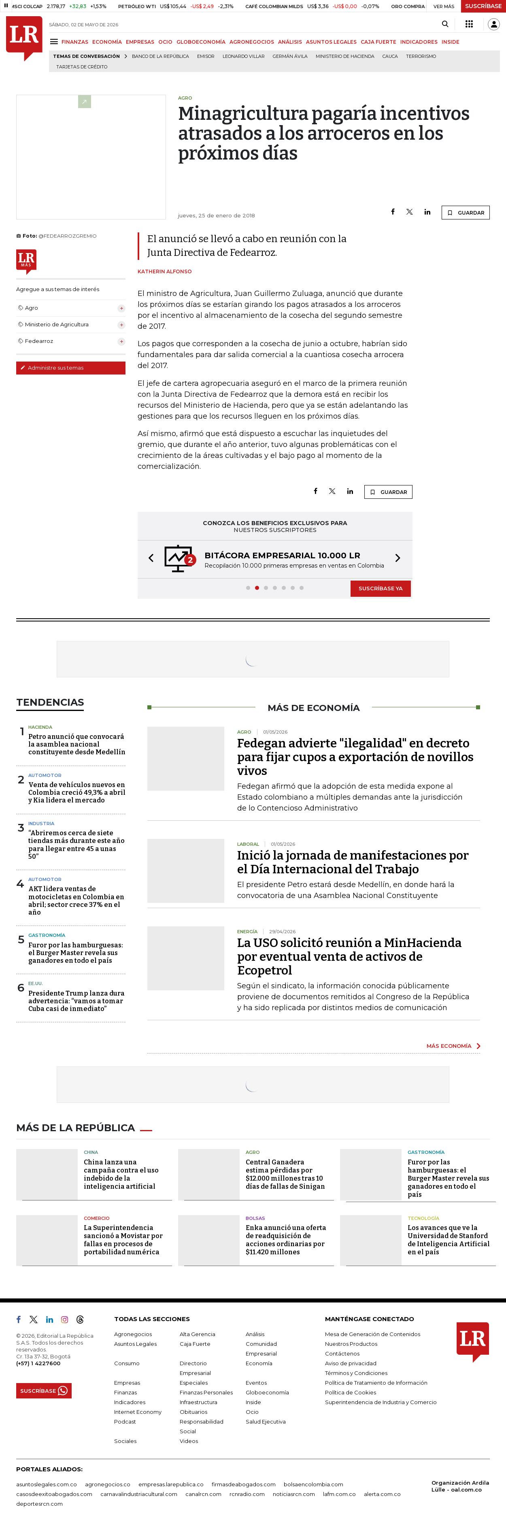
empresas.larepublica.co (171, 1484)
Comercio (97, 1218)
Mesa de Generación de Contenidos (372, 1334)
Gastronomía (46, 935)
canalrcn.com (203, 1494)
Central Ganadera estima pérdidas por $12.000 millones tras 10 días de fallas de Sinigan (285, 1174)
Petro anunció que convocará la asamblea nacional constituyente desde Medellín (76, 744)
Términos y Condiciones (356, 1373)
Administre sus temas (51, 367)
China (91, 1152)
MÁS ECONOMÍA (449, 1046)
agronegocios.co (107, 1484)
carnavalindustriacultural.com (138, 1494)
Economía (259, 1363)
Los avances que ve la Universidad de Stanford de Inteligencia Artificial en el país (449, 1240)
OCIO (165, 42)
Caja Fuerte (195, 1344)
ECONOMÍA (107, 42)
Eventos (256, 1382)
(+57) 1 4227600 (38, 1363)
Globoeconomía (267, 1392)
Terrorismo (421, 56)
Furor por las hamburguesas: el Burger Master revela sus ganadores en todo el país (75, 952)
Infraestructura (198, 1402)
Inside (253, 1402)
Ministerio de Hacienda (345, 56)
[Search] (445, 24)
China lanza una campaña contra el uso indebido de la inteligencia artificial (121, 1174)
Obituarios (193, 1412)
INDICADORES (419, 42)
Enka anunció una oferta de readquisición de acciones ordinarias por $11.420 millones (286, 1240)
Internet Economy (138, 1412)
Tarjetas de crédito (81, 67)
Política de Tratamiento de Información (376, 1382)
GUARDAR (466, 212)
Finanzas (125, 1392)
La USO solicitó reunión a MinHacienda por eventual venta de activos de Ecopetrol (349, 957)
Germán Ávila (290, 56)
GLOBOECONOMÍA (200, 42)
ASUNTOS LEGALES (331, 42)
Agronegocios (133, 1334)
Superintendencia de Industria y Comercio (381, 1402)
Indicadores (129, 1402)
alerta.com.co (382, 1494)
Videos (189, 1441)
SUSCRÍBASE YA (381, 588)
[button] (148, 559)
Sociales (125, 1441)
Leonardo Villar (244, 56)
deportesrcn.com (39, 1503)
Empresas (127, 1382)
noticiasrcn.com (294, 1494)
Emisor (206, 56)
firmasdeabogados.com (244, 1484)
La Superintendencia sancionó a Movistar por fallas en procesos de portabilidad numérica (123, 1240)
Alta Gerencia (197, 1334)
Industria (41, 823)
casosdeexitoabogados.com (54, 1494)
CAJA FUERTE (378, 42)
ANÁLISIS (290, 42)
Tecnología (423, 1218)
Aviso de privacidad (350, 1363)
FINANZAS (75, 42)
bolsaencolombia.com (313, 1484)
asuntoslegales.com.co (46, 1484)
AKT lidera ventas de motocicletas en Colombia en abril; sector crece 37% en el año (76, 900)
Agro (253, 1152)
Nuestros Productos (351, 1344)
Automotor (45, 775)
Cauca (390, 56)
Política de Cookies (350, 1392)
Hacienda (40, 727)
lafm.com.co (339, 1494)
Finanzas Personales (206, 1392)
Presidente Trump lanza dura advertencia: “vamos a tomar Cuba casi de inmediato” (76, 1001)
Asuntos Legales (135, 1344)
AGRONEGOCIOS (252, 42)
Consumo (127, 1363)
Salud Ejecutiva (266, 1421)
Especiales (194, 1382)
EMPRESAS (140, 42)
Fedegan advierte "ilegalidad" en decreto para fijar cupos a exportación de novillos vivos (355, 757)
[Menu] (55, 41)
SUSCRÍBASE (483, 6)
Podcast (125, 1421)
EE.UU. (35, 983)
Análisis (255, 1334)
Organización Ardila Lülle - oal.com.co (460, 1486)
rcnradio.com (247, 1494)
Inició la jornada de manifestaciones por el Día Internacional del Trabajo (353, 862)
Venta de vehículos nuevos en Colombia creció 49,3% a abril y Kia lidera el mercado (76, 792)
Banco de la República (160, 56)
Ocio (252, 1412)
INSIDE (450, 42)
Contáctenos (342, 1353)
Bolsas (255, 1218)
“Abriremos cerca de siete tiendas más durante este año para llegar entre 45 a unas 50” (76, 844)
